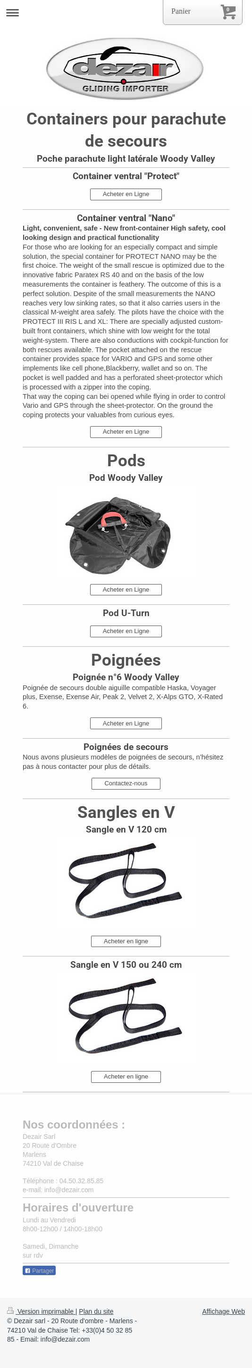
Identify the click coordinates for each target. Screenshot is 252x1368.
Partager (39, 1271)
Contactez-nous (125, 783)
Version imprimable (41, 1311)
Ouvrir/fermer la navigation (126, 12)
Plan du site (96, 1311)
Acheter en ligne (126, 941)
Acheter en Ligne (126, 194)
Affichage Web (223, 1311)
